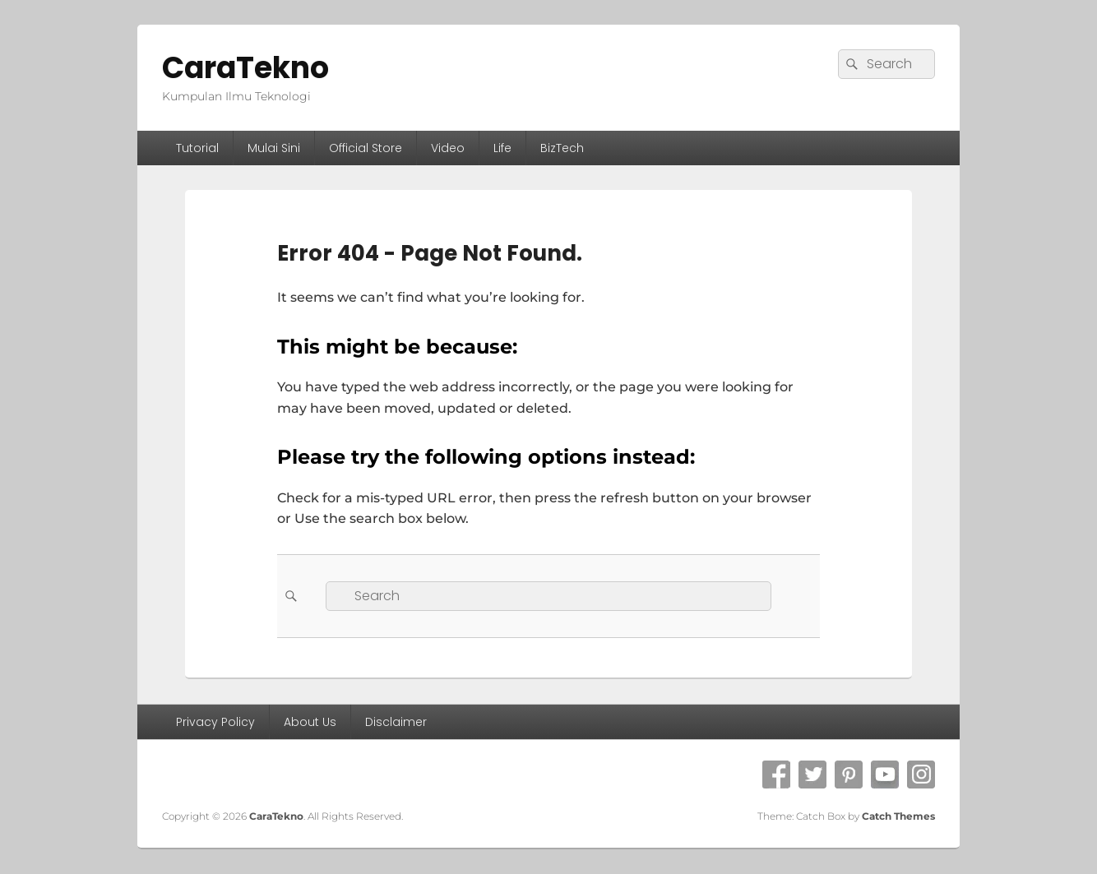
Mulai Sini (274, 148)
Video (448, 148)
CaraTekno (245, 68)
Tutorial (197, 148)
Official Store (365, 148)
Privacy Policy (215, 722)
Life (502, 148)
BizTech (562, 148)
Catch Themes (898, 816)
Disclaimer (396, 722)
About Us (310, 722)
